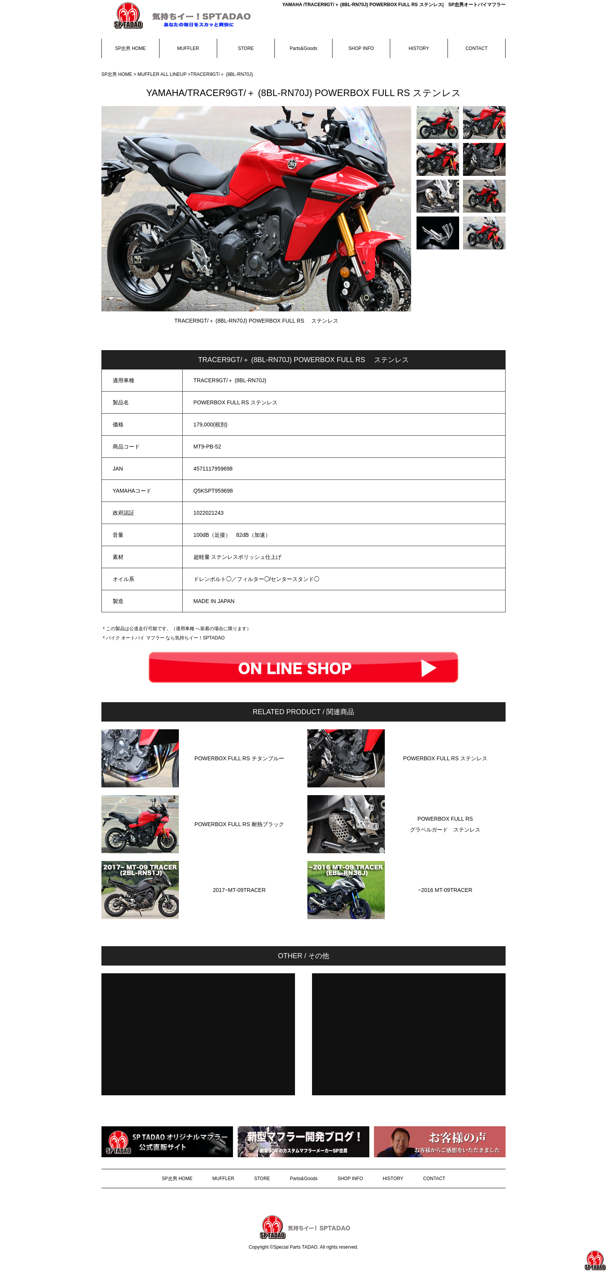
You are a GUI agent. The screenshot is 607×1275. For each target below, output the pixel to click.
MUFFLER (188, 48)
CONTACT (476, 48)
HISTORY (419, 48)
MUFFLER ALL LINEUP (162, 74)
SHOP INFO (361, 48)
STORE (246, 48)
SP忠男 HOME (130, 48)
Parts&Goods (303, 48)
